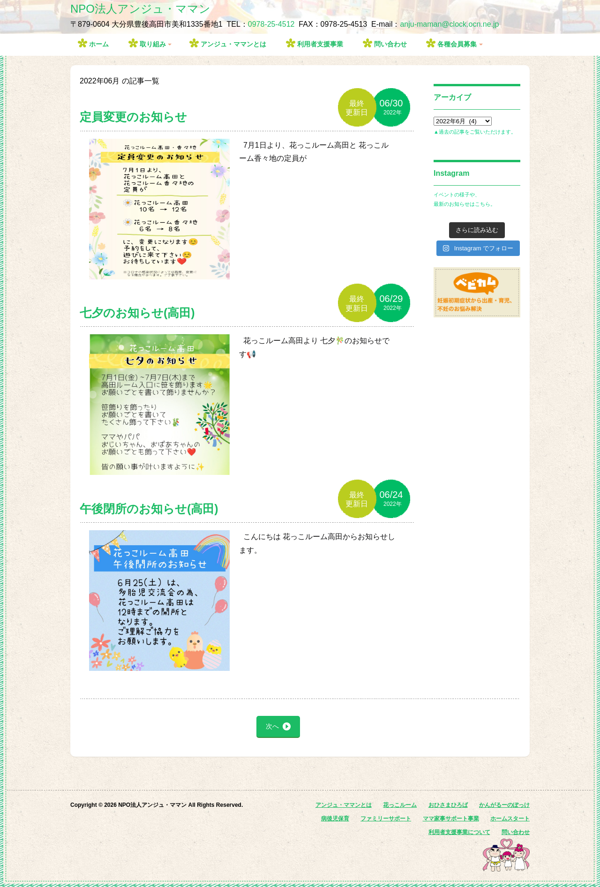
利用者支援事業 (320, 44)
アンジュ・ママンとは (233, 44)
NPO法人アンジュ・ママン (140, 8)
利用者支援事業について (459, 832)
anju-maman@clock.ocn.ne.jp (449, 24)
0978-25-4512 (271, 24)
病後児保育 (335, 818)
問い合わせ (390, 44)
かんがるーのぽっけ (504, 805)
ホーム (99, 44)
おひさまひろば (448, 805)
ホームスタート (510, 818)
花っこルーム (400, 805)
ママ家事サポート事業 (451, 818)
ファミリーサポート (385, 818)
